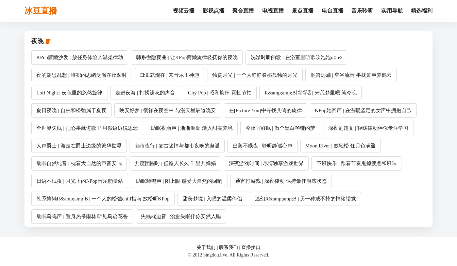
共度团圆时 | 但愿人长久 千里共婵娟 (175, 163)
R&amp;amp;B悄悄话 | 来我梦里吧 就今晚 (311, 92)
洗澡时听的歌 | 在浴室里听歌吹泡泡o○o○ (296, 57)
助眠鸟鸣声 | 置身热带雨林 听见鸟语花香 (82, 216)
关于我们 (206, 247)
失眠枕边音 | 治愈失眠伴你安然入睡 (181, 216)
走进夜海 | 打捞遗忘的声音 (145, 92)
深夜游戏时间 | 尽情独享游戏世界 (266, 163)
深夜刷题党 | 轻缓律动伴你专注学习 (368, 128)
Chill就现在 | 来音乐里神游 (170, 75)
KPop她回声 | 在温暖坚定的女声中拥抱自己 (363, 110)
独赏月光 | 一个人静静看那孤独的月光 (255, 75)
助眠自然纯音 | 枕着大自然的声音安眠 (79, 163)
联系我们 (228, 247)
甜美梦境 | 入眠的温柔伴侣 (212, 198)
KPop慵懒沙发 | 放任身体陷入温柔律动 (79, 57)
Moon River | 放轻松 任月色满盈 (340, 145)
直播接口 (250, 247)
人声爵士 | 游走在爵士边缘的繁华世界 (79, 145)
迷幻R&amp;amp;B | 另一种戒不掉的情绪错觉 (305, 198)
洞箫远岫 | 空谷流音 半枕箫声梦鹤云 (351, 75)
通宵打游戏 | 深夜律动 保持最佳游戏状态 (281, 181)
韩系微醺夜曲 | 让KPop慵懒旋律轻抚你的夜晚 (187, 57)
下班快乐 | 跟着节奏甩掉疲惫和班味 (357, 163)
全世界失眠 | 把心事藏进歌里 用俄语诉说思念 (87, 128)
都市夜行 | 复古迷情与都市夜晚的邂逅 (177, 145)
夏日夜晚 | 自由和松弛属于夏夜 (71, 110)
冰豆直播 (40, 10)
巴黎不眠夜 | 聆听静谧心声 (262, 145)
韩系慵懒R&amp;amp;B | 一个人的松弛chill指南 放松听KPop (103, 198)
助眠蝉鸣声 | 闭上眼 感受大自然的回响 (179, 181)
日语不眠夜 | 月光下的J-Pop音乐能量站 (79, 181)
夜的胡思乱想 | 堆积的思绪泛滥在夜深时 (81, 75)
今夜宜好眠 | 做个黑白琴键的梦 (281, 128)
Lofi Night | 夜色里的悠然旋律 (69, 92)
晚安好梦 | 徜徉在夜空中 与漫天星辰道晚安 (167, 110)
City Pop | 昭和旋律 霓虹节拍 (220, 92)
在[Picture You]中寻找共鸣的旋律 (265, 110)
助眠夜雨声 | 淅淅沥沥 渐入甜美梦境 (191, 128)
